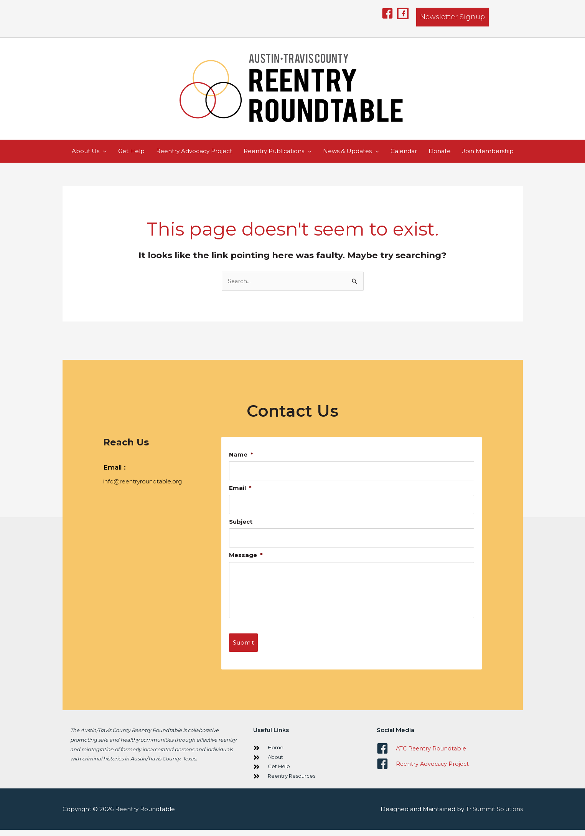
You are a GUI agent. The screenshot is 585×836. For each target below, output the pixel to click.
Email (240, 488)
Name (241, 454)
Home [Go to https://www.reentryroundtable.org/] (275, 753)
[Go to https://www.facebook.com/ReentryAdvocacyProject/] (446, 770)
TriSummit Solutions (494, 815)
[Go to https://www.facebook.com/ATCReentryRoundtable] (446, 754)
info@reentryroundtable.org (142, 481)
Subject (240, 522)
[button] (387, 13)
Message (246, 556)
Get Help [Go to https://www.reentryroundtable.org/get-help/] (279, 773)
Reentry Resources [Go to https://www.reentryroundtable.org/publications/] (291, 782)
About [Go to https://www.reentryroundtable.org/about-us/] (275, 763)
